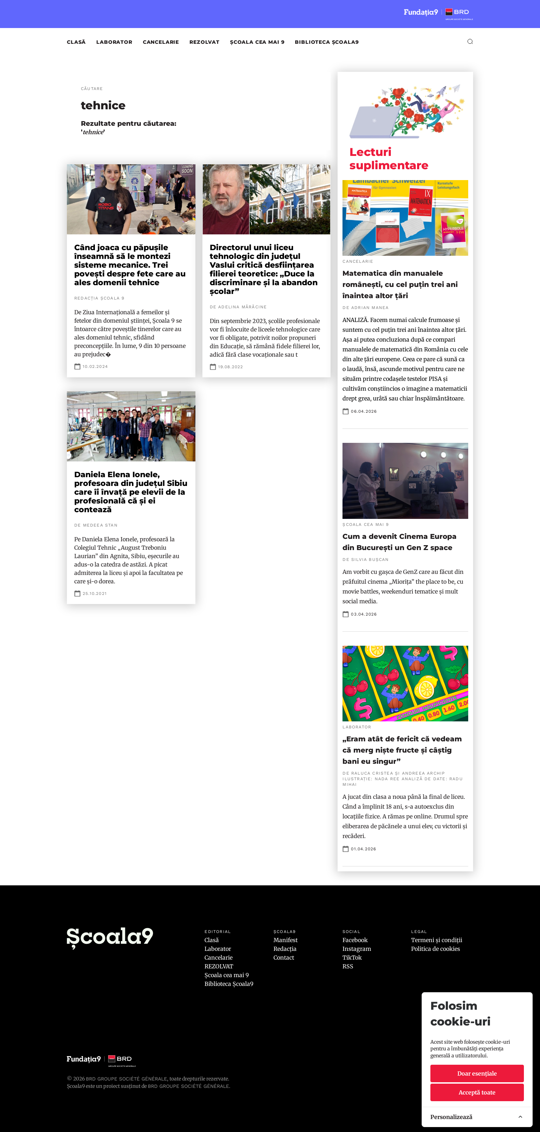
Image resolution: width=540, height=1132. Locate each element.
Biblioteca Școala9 (327, 42)
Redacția (285, 948)
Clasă (76, 42)
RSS (347, 966)
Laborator (114, 42)
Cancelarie (161, 42)
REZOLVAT (204, 42)
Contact (284, 957)
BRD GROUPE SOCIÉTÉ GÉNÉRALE (188, 1086)
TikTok (352, 957)
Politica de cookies (435, 948)
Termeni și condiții (436, 940)
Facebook (355, 940)
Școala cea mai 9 (257, 42)
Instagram (356, 948)
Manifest (286, 940)
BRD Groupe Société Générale (126, 1079)
